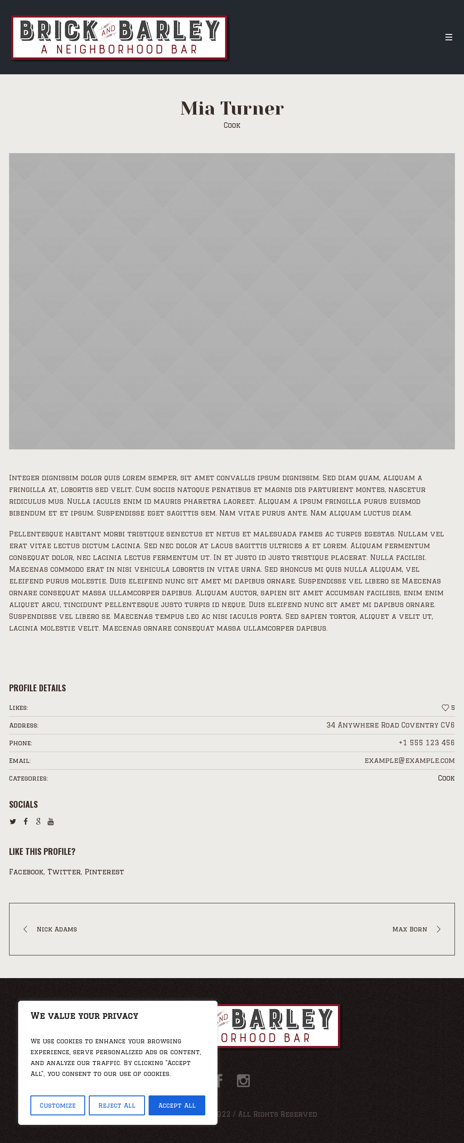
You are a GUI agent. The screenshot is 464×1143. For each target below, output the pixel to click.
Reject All (116, 1105)
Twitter (64, 872)
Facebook (26, 872)
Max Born (409, 929)
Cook (446, 778)
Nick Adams (57, 929)
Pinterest (104, 872)
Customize (58, 1105)
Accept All (177, 1105)
